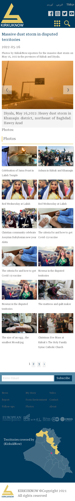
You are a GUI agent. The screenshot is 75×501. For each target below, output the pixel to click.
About (52, 407)
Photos (30, 407)
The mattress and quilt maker (54, 304)
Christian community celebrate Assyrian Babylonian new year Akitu (19, 238)
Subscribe (63, 378)
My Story (31, 393)
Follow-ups (8, 407)
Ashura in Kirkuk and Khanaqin (55, 171)
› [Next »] (44, 364)
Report (5, 400)
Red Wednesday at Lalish (16, 204)
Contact (53, 400)
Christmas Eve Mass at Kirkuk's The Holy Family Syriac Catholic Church (52, 343)
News (5, 393)
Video (52, 393)
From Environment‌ (36, 400)
